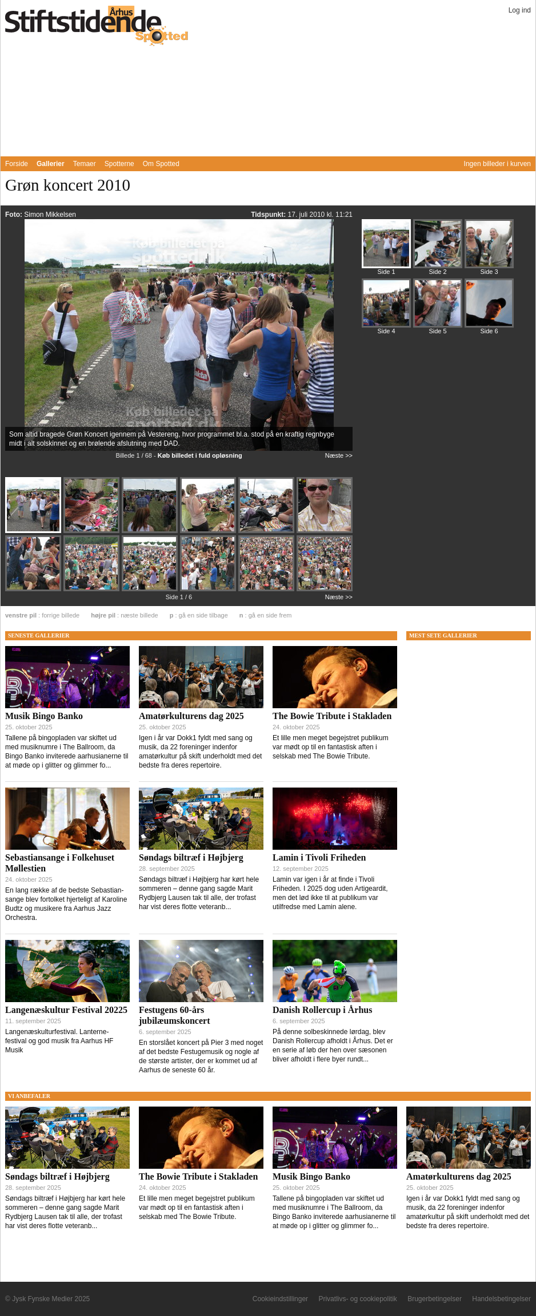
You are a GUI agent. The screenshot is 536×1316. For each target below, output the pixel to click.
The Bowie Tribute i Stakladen (332, 716)
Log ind (520, 10)
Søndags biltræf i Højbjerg (191, 857)
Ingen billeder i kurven (497, 164)
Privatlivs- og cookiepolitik (357, 1299)
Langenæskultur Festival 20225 (66, 1010)
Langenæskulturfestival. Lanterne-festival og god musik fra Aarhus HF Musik (59, 1041)
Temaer (84, 164)
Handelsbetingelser (501, 1299)
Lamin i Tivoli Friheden (319, 857)
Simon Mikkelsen (50, 215)
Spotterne (119, 164)
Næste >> (339, 455)
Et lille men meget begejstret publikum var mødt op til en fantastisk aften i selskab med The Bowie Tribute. (331, 747)
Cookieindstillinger (280, 1299)
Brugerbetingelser (434, 1299)
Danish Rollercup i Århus (322, 1010)
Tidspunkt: (269, 215)
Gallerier (51, 164)
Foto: (14, 215)
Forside (16, 164)
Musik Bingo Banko (44, 716)
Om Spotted (161, 164)
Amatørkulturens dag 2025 (191, 716)
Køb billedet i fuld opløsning (200, 455)
